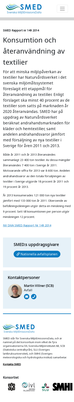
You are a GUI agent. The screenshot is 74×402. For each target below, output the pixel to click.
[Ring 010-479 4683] (33, 302)
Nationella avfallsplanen (37, 254)
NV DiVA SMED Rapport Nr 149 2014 (27, 225)
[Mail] (26, 296)
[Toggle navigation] (62, 9)
